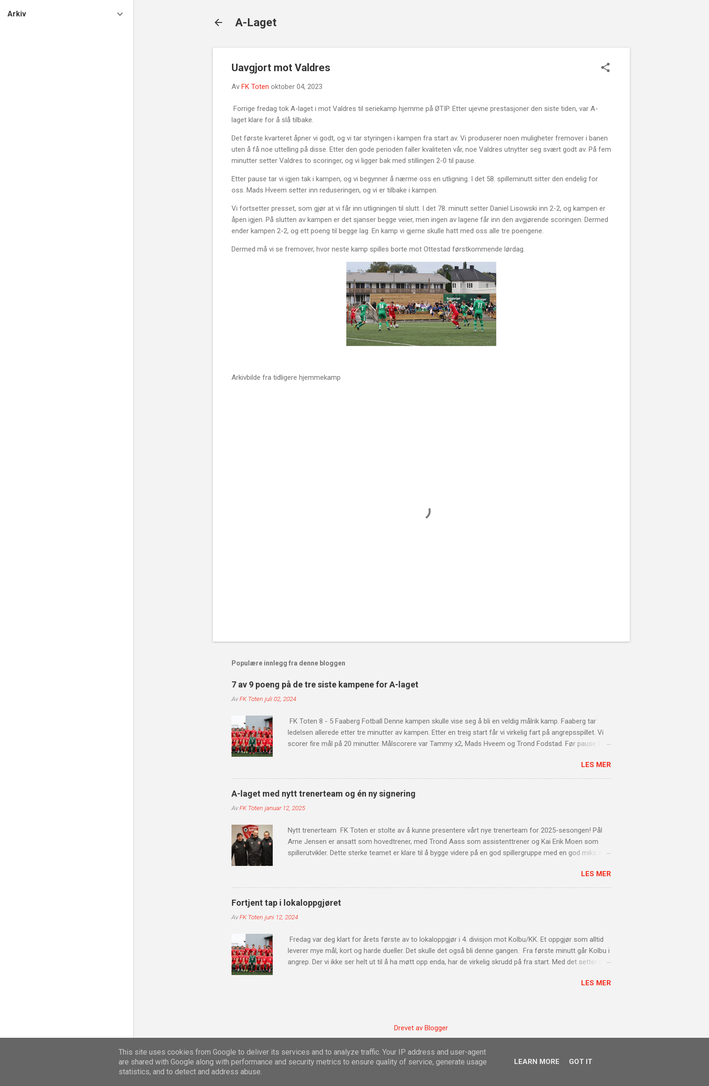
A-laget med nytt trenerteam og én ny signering (323, 793)
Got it (580, 1061)
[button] (605, 68)
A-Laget (255, 22)
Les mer (596, 765)
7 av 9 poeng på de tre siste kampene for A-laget (324, 684)
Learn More (537, 1061)
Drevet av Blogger (421, 1028)
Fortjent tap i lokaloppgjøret (286, 903)
